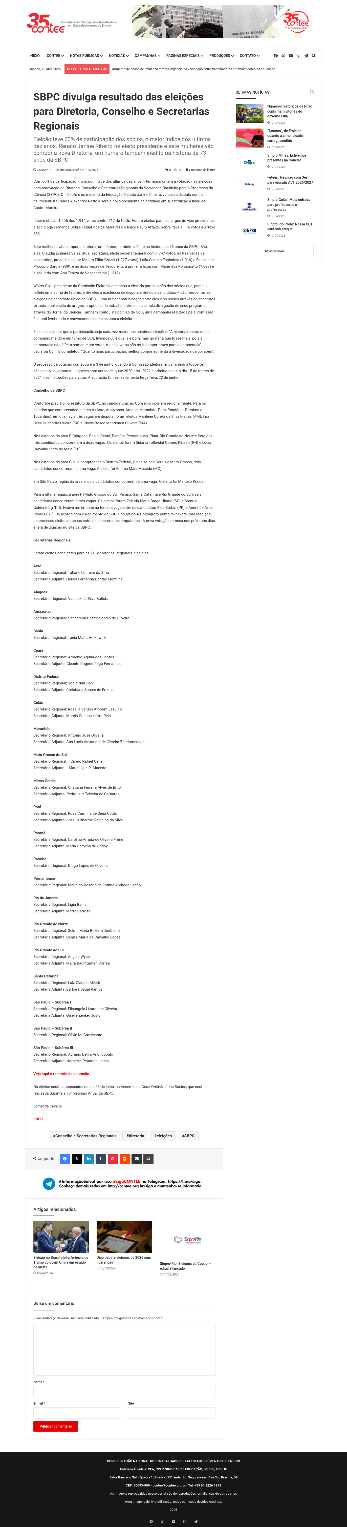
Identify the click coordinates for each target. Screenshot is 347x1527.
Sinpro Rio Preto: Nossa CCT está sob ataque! (290, 226)
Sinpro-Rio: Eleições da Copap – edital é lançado (185, 1266)
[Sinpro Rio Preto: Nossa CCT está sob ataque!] (250, 231)
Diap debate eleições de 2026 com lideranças (124, 1260)
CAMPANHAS (146, 56)
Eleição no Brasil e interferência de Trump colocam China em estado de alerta (60, 1262)
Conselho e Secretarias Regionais (85, 1136)
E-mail (39, 1403)
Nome (39, 1382)
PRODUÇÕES (219, 56)
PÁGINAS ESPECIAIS (183, 56)
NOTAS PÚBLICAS (84, 56)
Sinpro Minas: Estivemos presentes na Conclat (287, 157)
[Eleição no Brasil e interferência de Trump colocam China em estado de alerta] (61, 1237)
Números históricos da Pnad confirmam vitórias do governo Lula (289, 111)
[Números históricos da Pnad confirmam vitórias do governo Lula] (250, 113)
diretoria (136, 1136)
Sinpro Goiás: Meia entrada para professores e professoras (288, 205)
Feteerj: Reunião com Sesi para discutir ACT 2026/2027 (290, 179)
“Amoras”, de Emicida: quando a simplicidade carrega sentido (285, 136)
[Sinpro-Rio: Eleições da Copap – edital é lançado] (187, 1240)
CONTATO (248, 56)
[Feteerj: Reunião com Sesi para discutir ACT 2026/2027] (250, 184)
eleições (164, 1136)
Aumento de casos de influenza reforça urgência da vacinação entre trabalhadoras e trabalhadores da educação (193, 69)
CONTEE (53, 56)
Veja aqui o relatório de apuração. (61, 1074)
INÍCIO (34, 56)
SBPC (189, 1136)
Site (131, 1403)
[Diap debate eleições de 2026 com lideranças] (124, 1237)
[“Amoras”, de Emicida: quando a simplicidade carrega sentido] (250, 138)
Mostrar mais (274, 251)
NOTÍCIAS (117, 56)
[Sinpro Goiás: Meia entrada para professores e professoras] (250, 206)
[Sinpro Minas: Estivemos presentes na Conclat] (250, 162)
